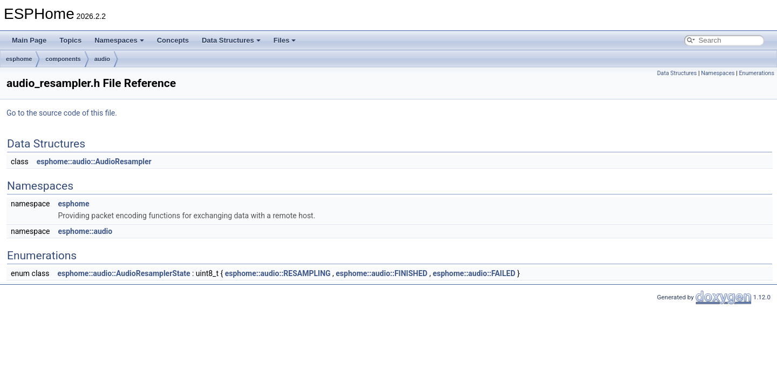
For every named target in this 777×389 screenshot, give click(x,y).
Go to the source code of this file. (61, 113)
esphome (19, 59)
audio (102, 59)
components (62, 59)
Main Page (29, 40)
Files (285, 40)
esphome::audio (85, 231)
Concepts (173, 40)
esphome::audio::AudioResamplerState (123, 273)
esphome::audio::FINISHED (381, 273)
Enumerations (756, 73)
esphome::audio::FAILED (474, 273)
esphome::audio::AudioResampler (94, 161)
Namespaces (119, 40)
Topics (70, 40)
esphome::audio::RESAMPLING (278, 273)
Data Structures (231, 40)
